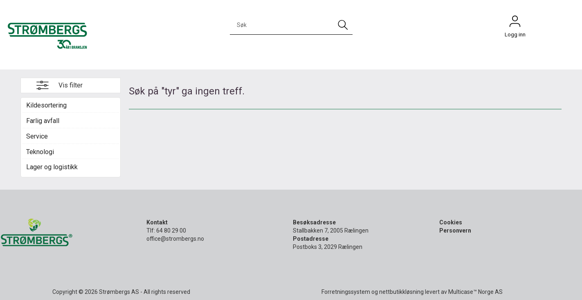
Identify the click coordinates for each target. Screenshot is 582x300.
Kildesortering (46, 105)
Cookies (450, 222)
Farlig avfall (42, 121)
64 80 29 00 (171, 230)
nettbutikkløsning (401, 292)
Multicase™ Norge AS (475, 292)
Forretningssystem (345, 292)
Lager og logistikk (52, 167)
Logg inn (515, 23)
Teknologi (40, 152)
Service (37, 136)
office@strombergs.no (175, 238)
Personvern (455, 230)
